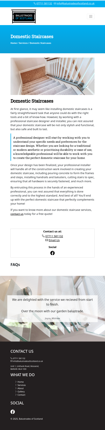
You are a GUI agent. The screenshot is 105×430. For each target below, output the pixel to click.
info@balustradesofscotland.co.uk (75, 3)
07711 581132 (44, 3)
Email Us (54, 240)
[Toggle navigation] (90, 16)
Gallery (20, 391)
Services (23, 43)
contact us (16, 214)
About (19, 388)
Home (13, 43)
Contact (20, 394)
